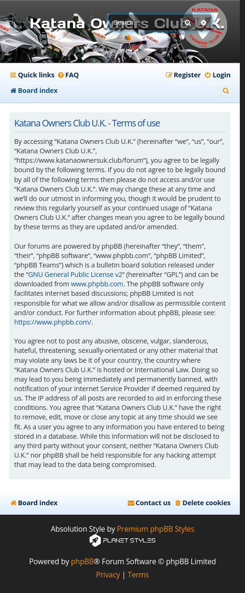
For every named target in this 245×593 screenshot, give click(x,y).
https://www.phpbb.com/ (52, 321)
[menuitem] (68, 75)
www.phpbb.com (97, 283)
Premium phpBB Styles (155, 529)
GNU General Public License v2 (75, 274)
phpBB (82, 562)
